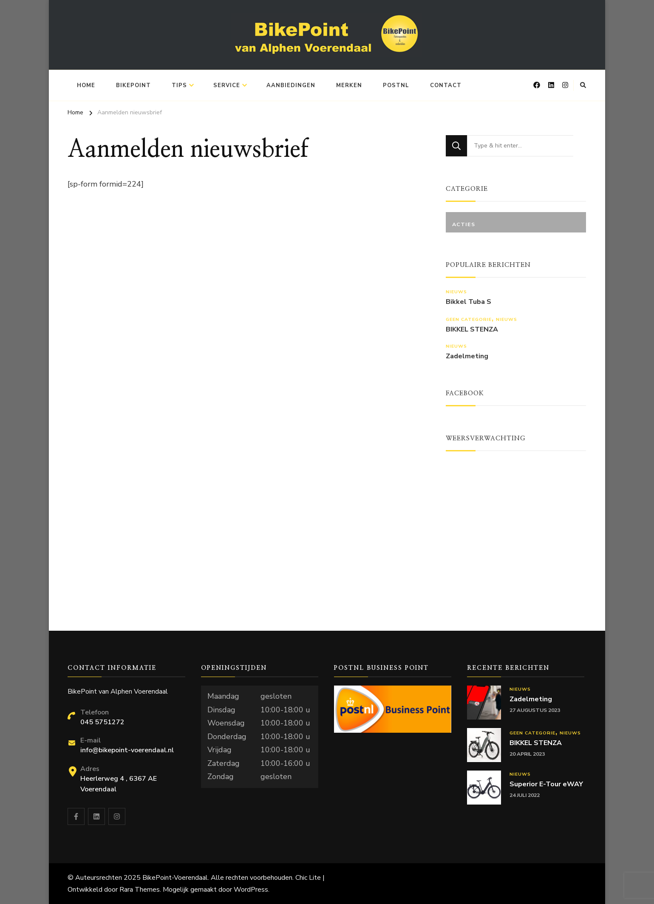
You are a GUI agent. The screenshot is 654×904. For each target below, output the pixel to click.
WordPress (251, 889)
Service (226, 85)
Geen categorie (469, 319)
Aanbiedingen (290, 85)
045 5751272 (102, 722)
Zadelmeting (467, 356)
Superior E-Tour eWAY (546, 784)
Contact (445, 85)
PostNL (396, 85)
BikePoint (133, 85)
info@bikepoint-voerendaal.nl (127, 750)
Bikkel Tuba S (468, 302)
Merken (349, 85)
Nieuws (456, 292)
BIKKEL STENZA (472, 329)
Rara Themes (139, 889)
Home (86, 85)
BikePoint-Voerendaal (175, 877)
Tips (179, 85)
